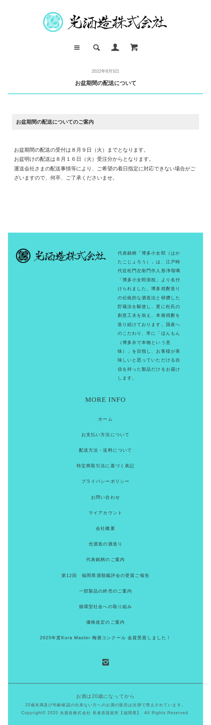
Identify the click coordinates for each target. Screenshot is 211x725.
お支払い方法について (105, 434)
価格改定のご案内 (105, 622)
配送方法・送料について (105, 450)
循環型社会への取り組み (105, 606)
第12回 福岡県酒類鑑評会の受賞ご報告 (105, 575)
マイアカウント (105, 512)
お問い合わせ (105, 497)
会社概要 (105, 528)
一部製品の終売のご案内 (105, 591)
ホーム (105, 419)
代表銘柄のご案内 (105, 559)
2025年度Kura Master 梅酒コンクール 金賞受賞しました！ (105, 637)
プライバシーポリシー (105, 481)
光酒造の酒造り (105, 543)
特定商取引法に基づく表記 (105, 465)
